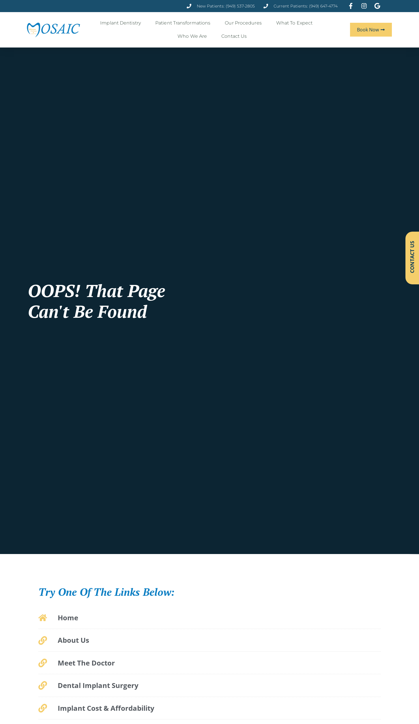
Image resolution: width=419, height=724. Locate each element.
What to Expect (295, 23)
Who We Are (193, 36)
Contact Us (235, 36)
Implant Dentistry (122, 23)
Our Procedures (244, 23)
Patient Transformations (184, 23)
